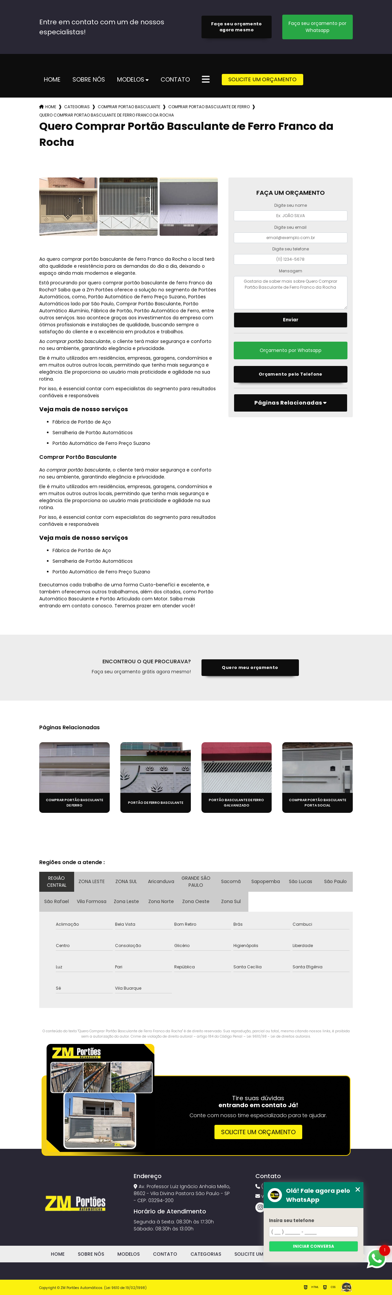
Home (52, 80)
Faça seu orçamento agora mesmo (236, 27)
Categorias (77, 107)
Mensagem (290, 271)
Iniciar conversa (313, 1246)
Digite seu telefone (290, 249)
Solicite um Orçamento (262, 79)
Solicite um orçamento (258, 1132)
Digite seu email (290, 227)
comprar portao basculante (129, 107)
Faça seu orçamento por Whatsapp (317, 27)
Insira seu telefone (291, 1220)
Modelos (130, 80)
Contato (175, 80)
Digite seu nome (290, 205)
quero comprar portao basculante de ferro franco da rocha (106, 115)
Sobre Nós (88, 80)
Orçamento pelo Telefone (291, 374)
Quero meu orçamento (250, 667)
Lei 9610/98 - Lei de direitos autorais (278, 1036)
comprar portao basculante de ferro (209, 107)
